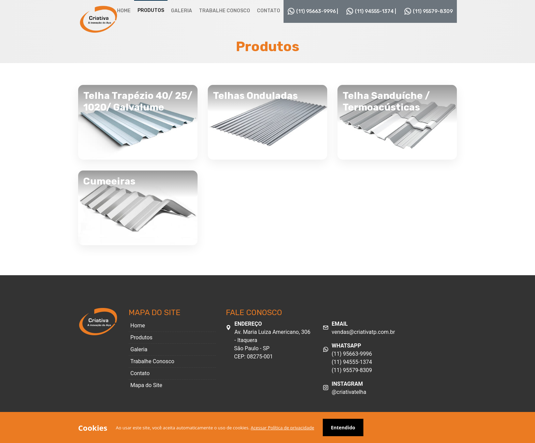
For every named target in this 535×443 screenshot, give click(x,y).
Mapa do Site (146, 385)
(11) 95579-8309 (428, 11)
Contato (268, 11)
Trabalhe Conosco (224, 11)
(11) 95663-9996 (352, 354)
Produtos (151, 10)
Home (124, 11)
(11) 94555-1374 (352, 362)
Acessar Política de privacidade (282, 428)
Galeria (181, 11)
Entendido (343, 427)
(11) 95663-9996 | (313, 11)
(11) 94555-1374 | (371, 11)
